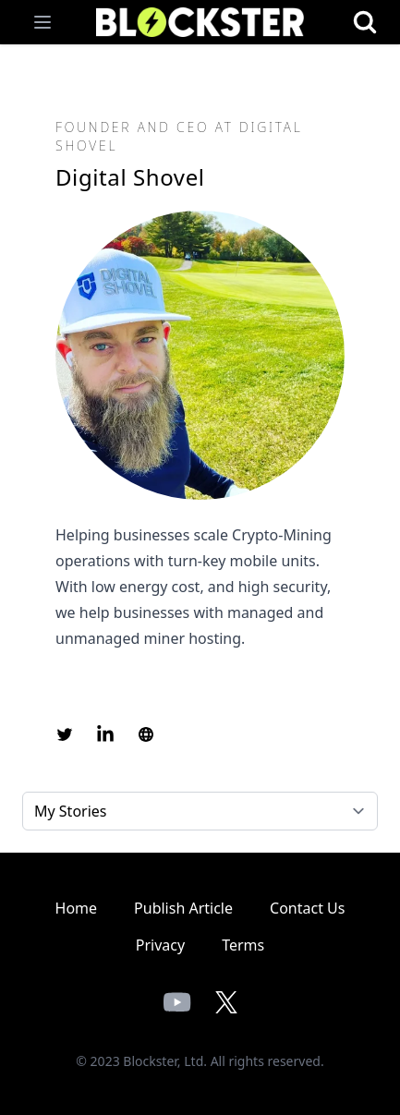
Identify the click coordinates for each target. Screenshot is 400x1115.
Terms (243, 945)
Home (76, 908)
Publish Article (183, 908)
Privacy (160, 945)
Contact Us (307, 908)
